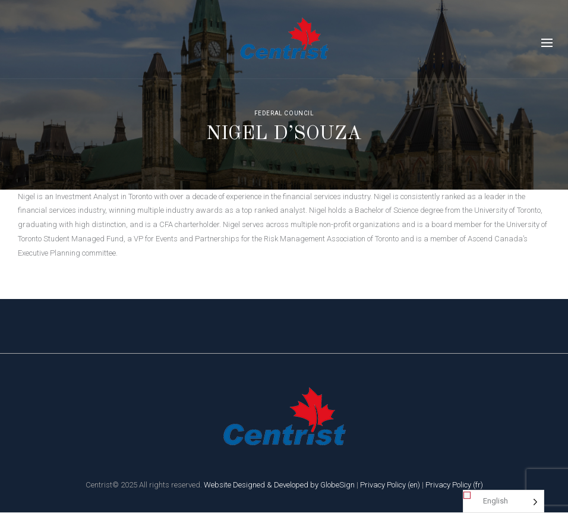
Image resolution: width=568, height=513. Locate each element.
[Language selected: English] (503, 501)
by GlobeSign (332, 484)
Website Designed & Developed (256, 484)
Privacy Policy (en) (390, 484)
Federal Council (284, 113)
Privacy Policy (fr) (454, 484)
